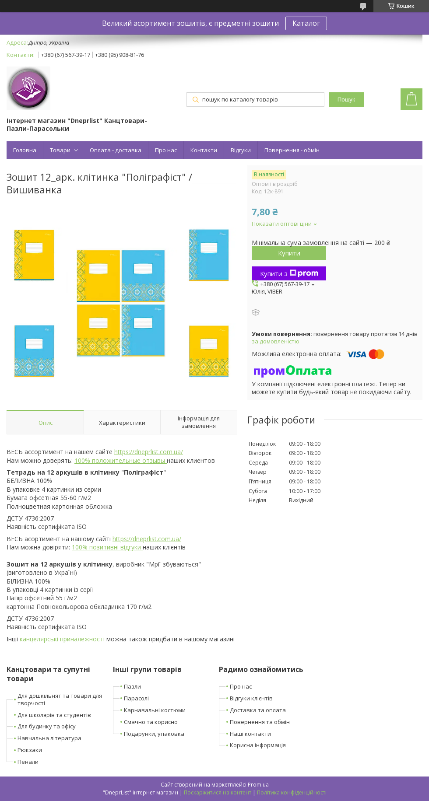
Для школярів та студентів (54, 715)
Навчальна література (49, 738)
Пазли (132, 686)
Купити (289, 252)
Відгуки (241, 150)
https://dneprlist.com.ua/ (148, 452)
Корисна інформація (258, 745)
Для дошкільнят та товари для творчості (60, 699)
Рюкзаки (30, 750)
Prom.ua (258, 784)
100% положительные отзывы (120, 460)
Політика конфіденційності (292, 792)
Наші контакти (250, 734)
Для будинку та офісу (47, 726)
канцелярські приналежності (62, 639)
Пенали (28, 762)
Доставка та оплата (258, 710)
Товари (60, 150)
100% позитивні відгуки (107, 547)
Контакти (203, 150)
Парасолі (136, 698)
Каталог (306, 23)
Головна (24, 150)
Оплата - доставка (115, 150)
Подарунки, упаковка (154, 734)
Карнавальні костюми (155, 710)
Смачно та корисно (151, 722)
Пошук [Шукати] (346, 99)
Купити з (289, 273)
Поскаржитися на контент (217, 792)
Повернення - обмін (292, 150)
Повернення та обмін (260, 722)
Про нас (166, 150)
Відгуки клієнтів (251, 698)
